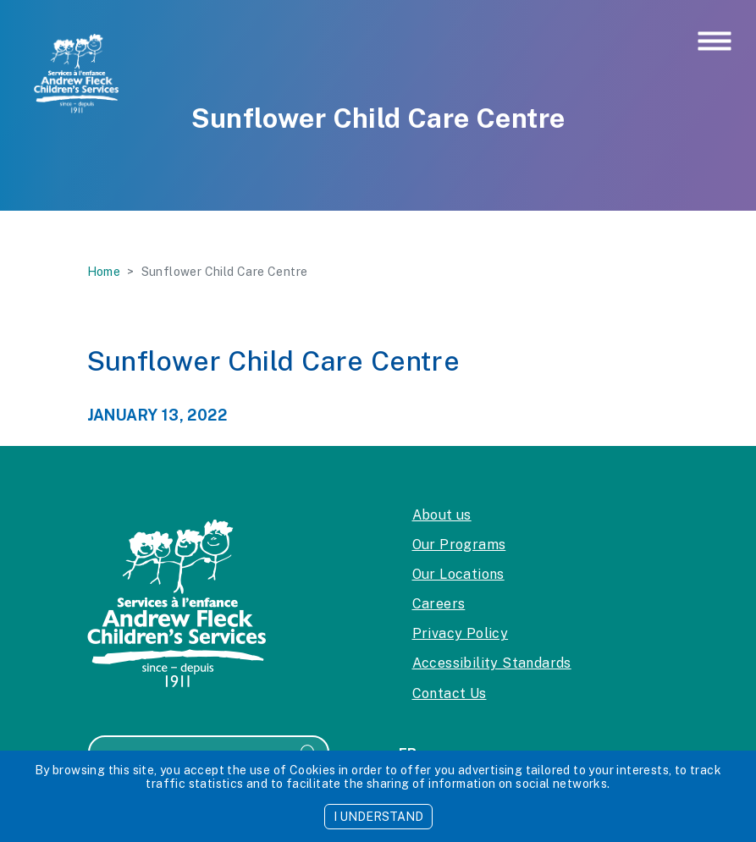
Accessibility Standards (491, 663)
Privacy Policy (460, 633)
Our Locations (458, 574)
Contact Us (449, 693)
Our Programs (459, 545)
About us (442, 515)
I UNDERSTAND (378, 816)
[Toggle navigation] (714, 42)
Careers (439, 604)
